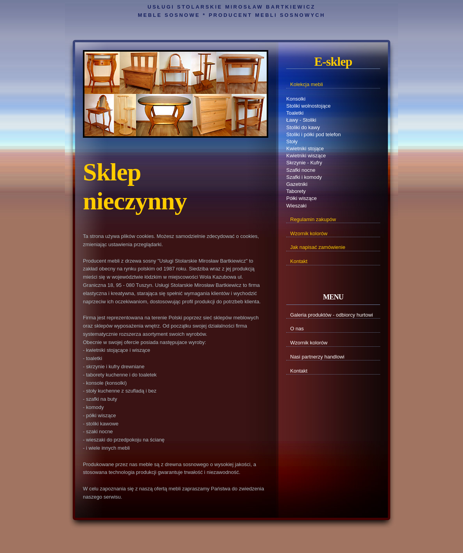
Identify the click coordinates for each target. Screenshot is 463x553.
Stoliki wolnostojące (308, 106)
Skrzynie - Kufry (304, 163)
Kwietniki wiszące (306, 156)
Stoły (292, 141)
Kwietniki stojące (305, 148)
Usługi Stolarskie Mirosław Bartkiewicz (231, 7)
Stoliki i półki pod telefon (313, 134)
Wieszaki (296, 206)
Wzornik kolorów (308, 343)
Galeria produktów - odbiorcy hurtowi (331, 315)
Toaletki (294, 113)
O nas (297, 328)
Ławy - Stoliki (301, 120)
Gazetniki (296, 184)
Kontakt (298, 371)
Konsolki (295, 99)
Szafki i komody (304, 177)
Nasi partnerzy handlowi (317, 357)
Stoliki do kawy (303, 127)
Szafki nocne (300, 170)
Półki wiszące (301, 198)
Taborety (296, 191)
